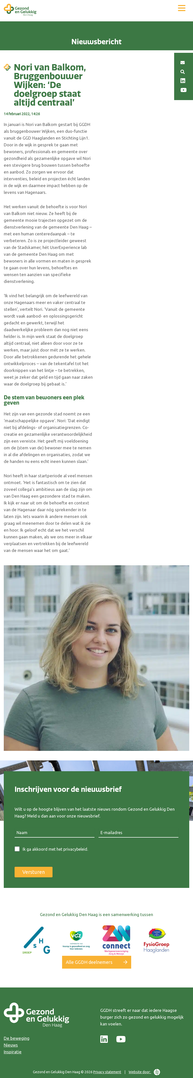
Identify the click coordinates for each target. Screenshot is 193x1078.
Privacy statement (107, 1072)
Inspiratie (13, 1051)
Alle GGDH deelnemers (89, 962)
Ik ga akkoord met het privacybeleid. (55, 849)
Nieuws (11, 1045)
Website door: (144, 1072)
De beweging (16, 1038)
